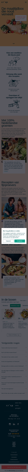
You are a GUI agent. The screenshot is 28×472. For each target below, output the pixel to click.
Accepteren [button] (19, 241)
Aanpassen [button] (8, 241)
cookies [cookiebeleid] (8, 233)
